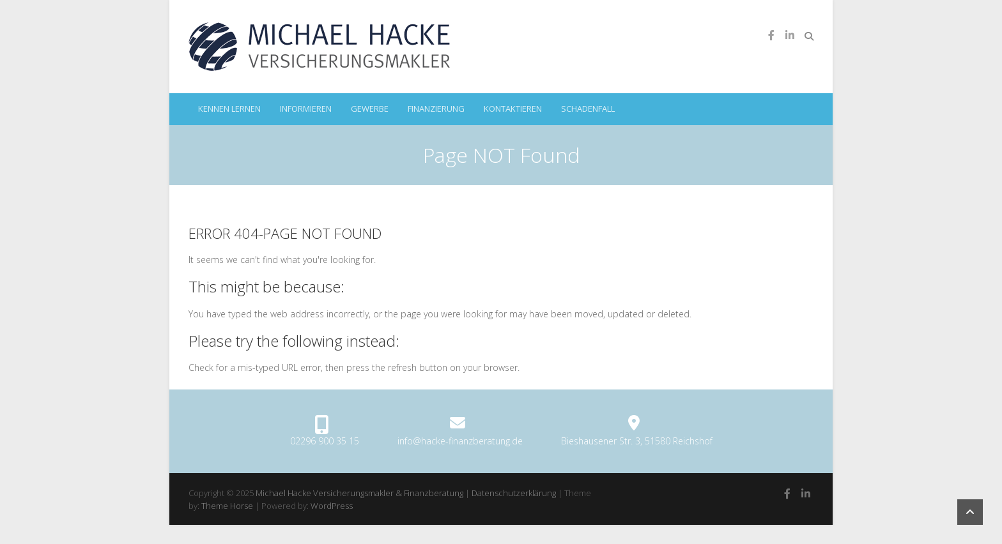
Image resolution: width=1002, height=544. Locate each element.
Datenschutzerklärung (514, 493)
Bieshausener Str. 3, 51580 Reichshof (637, 441)
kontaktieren (513, 108)
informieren (306, 108)
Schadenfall (588, 108)
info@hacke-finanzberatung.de (460, 441)
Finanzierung (436, 108)
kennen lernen (229, 108)
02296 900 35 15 (324, 441)
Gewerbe (370, 108)
